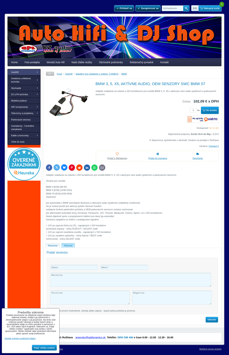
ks (195, 110)
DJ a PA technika (19, 94)
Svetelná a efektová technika (21, 80)
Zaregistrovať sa (150, 8)
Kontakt (164, 62)
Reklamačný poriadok (141, 62)
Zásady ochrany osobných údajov (20, 338)
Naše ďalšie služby (82, 62)
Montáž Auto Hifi (56, 62)
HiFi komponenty (19, 107)
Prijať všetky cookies (44, 348)
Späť (50, 74)
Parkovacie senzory (21, 119)
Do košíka (211, 110)
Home (14, 62)
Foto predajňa (32, 62)
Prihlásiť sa (126, 8)
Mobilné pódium (19, 100)
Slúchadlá (16, 88)
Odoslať (212, 319)
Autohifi (15, 72)
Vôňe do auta (17, 141)
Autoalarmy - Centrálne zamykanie (22, 128)
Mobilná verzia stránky (210, 349)
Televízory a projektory (22, 113)
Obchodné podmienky (111, 62)
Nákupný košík (212, 8)
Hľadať (186, 8)
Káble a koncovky (20, 135)
